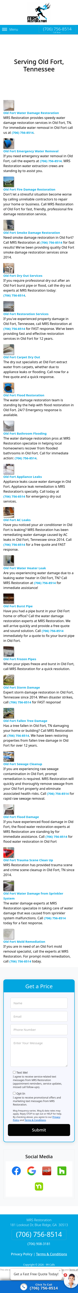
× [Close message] (60, 1270)
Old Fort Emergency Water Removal (30, 137)
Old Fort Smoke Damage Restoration (31, 219)
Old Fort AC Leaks (17, 506)
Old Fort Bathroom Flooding (25, 420)
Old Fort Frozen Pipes (19, 645)
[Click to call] (39, 1287)
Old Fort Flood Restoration (23, 382)
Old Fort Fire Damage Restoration (29, 176)
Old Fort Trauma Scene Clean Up (28, 846)
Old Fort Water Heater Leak (24, 554)
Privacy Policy (21, 1246)
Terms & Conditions (35, 1112)
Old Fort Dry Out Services (22, 262)
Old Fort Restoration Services (25, 300)
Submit (39, 1122)
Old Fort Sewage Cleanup (22, 750)
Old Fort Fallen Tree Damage (25, 707)
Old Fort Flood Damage (21, 803)
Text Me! (22, 1064)
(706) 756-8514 (57, 29)
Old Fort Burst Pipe (18, 592)
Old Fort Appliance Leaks (22, 463)
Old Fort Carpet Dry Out (21, 343)
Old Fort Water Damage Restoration (31, 99)
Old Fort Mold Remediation (24, 928)
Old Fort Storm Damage (21, 674)
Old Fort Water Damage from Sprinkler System (33, 882)
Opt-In (20, 1085)
